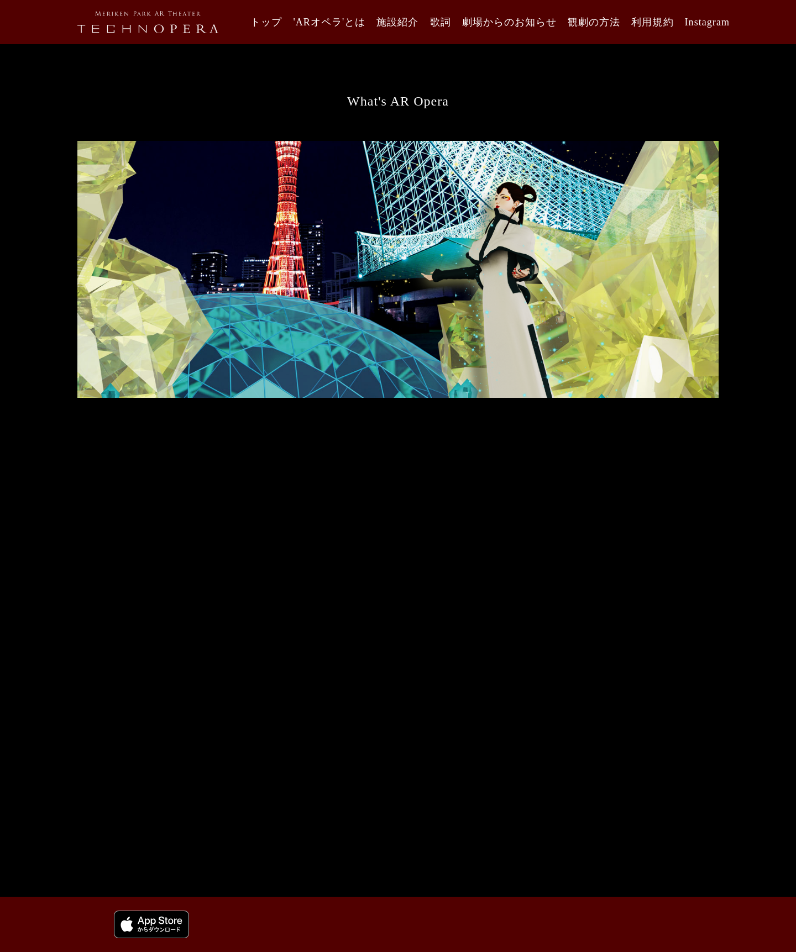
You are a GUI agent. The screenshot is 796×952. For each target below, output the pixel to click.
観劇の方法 (594, 22)
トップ (266, 22)
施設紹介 (397, 22)
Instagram (707, 22)
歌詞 (440, 22)
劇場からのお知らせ (509, 22)
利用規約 (652, 22)
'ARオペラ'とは (329, 22)
